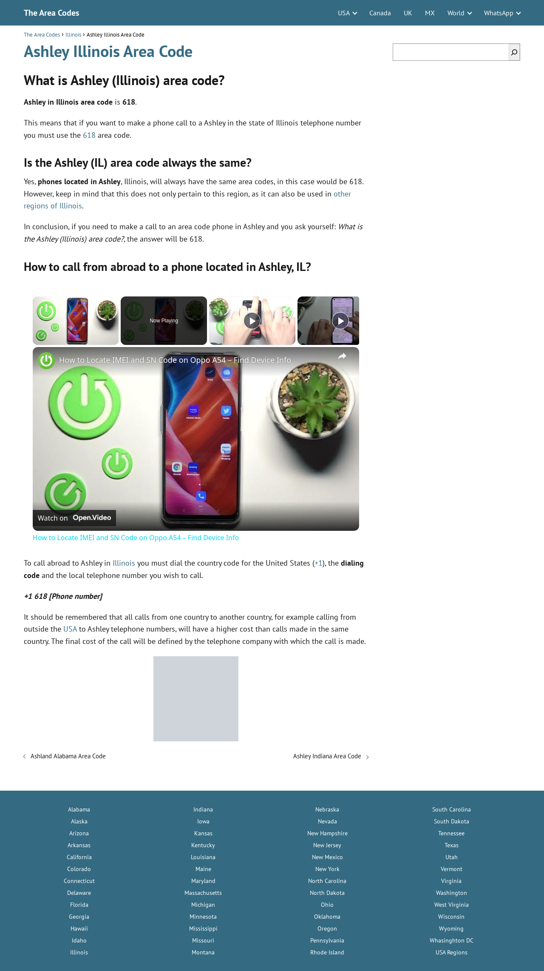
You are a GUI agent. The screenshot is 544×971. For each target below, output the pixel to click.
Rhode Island (327, 952)
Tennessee (451, 833)
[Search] (514, 52)
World (456, 13)
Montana (203, 952)
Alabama (79, 809)
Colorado (79, 869)
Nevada (327, 821)
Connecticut (79, 881)
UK (408, 13)
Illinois (124, 563)
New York (327, 869)
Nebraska (327, 809)
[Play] (252, 320)
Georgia (79, 916)
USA (344, 13)
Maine (203, 869)
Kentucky (203, 845)
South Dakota (451, 821)
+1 (318, 563)
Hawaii (79, 928)
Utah (451, 857)
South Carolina (451, 809)
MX (430, 13)
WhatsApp (498, 13)
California (79, 857)
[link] (46, 360)
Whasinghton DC (451, 940)
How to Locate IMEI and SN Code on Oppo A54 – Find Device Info (175, 360)
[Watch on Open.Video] (74, 518)
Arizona (79, 833)
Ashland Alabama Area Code (68, 756)
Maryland (203, 881)
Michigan (203, 904)
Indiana (203, 809)
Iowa (203, 821)
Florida (79, 904)
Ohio (327, 904)
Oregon (327, 928)
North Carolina (327, 881)
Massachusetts (203, 893)
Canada (380, 13)
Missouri (203, 940)
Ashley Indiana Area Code (327, 756)
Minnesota (203, 916)
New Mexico (327, 857)
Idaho (79, 940)
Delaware (79, 893)
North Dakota (327, 893)
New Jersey (327, 845)
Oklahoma (327, 916)
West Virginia (451, 904)
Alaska (79, 821)
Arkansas (79, 845)
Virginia (451, 881)
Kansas (203, 833)
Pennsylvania (327, 940)
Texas (452, 845)
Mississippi (203, 928)
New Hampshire (327, 833)
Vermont (451, 869)
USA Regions (452, 952)
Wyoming (451, 928)
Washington (451, 893)
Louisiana (203, 857)
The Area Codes (51, 12)
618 (89, 135)
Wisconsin (451, 916)
